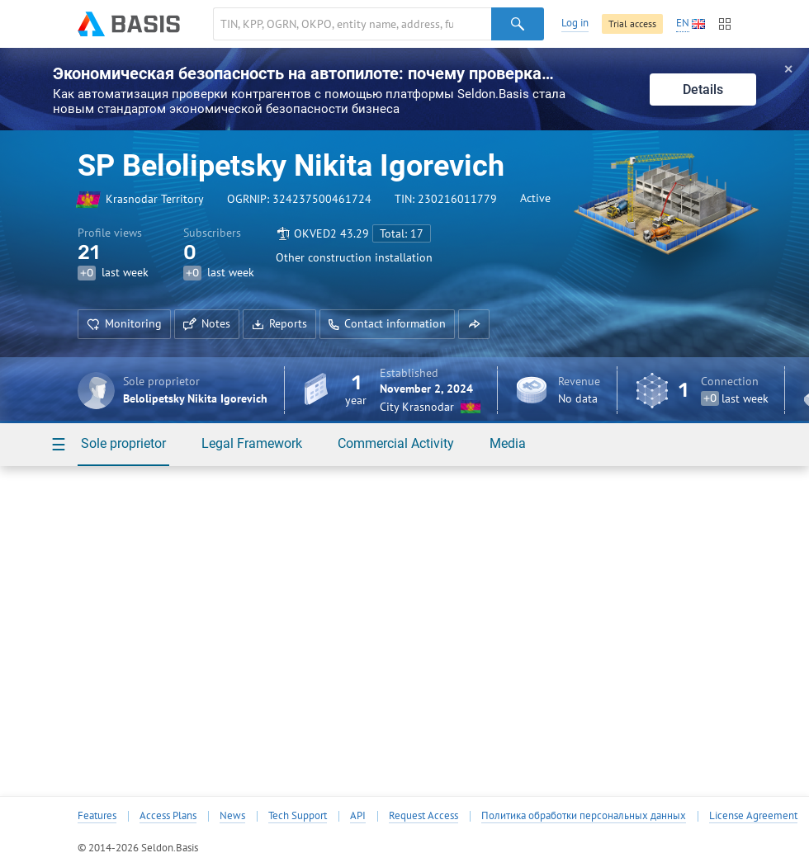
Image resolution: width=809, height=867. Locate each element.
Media (508, 443)
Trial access (632, 23)
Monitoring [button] (124, 323)
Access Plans (168, 815)
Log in (575, 23)
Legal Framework (251, 443)
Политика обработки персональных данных (583, 815)
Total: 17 (401, 233)
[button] (474, 324)
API (358, 815)
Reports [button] (279, 323)
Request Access (423, 815)
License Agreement (753, 815)
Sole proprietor (123, 443)
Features (97, 815)
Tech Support (297, 815)
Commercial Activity (396, 443)
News (232, 815)
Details (703, 89)
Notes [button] (206, 323)
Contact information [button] (387, 323)
